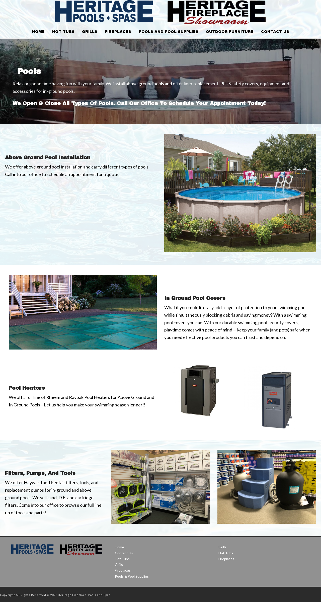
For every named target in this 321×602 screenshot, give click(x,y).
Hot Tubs (63, 32)
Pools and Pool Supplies (168, 32)
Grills (89, 32)
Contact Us (275, 32)
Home (38, 32)
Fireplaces (118, 32)
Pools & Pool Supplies (132, 576)
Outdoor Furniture (230, 32)
